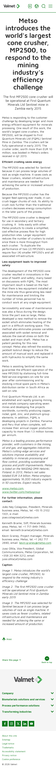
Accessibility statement (14, 751)
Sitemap (6, 739)
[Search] (43, 6)
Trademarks (8, 747)
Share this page (11, 660)
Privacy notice (9, 755)
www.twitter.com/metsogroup (21, 491)
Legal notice (8, 743)
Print (7, 639)
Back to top (47, 659)
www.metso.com (12, 488)
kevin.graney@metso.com (35, 542)
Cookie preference (11, 759)
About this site (9, 735)
